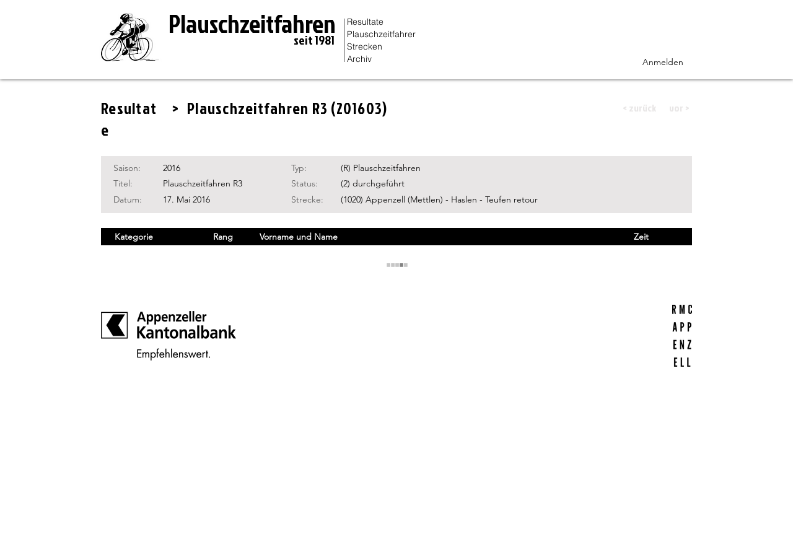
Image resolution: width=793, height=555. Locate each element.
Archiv (359, 58)
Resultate (365, 21)
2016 (171, 167)
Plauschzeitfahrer (381, 34)
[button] (639, 108)
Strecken (364, 46)
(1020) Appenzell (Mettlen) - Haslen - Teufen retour (439, 199)
